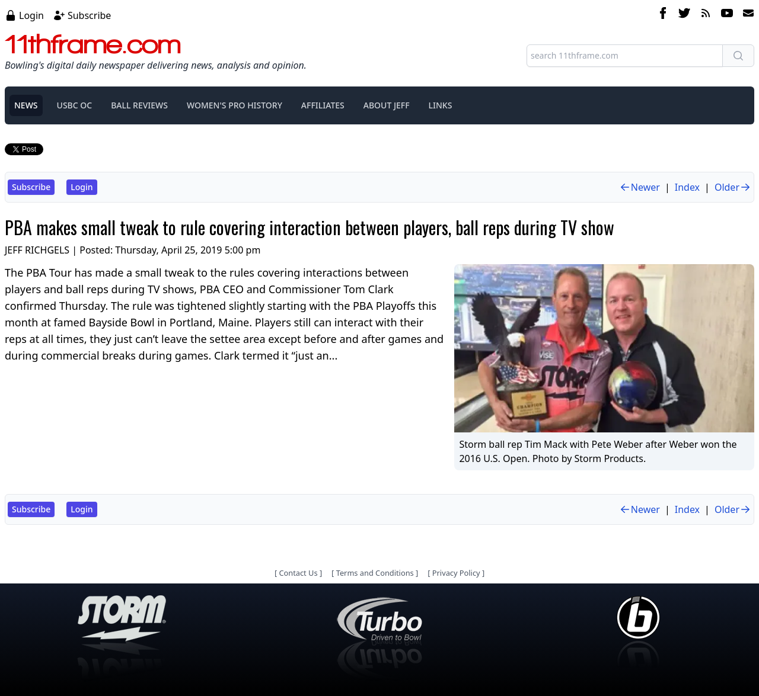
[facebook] (663, 15)
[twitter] (684, 15)
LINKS (440, 105)
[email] (746, 15)
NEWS (26, 105)
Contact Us (298, 572)
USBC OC (75, 105)
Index (687, 187)
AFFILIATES (323, 105)
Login (31, 15)
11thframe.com (93, 43)
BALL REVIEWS (139, 105)
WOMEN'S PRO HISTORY (234, 105)
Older (733, 187)
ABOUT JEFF (386, 105)
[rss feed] (705, 15)
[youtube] (727, 15)
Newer (639, 187)
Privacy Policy (456, 572)
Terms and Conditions (375, 572)
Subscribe (89, 15)
